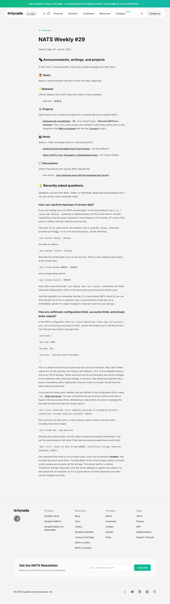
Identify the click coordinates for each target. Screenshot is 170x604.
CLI (56, 231)
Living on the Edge (84, 537)
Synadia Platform (52, 521)
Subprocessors (143, 532)
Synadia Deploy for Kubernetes (54, 528)
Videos (78, 526)
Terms (139, 516)
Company (120, 13)
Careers (109, 532)
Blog (77, 516)
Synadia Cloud (51, 516)
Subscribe (142, 567)
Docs (77, 521)
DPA (138, 526)
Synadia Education (84, 532)
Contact (109, 526)
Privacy (140, 521)
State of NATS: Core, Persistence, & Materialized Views (70, 155)
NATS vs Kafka (82, 542)
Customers (88, 13)
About (109, 516)
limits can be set (53, 396)
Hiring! (128, 11)
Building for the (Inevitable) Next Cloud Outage (66, 148)
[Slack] (147, 591)
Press (108, 537)
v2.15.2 (57, 101)
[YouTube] (132, 591)
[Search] (142, 14)
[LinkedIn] (139, 591)
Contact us (154, 13)
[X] (124, 591)
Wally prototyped (67, 128)
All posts (45, 30)
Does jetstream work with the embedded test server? (82, 175)
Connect (94, 128)
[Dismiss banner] (167, 4)
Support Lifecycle (145, 537)
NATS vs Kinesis (83, 548)
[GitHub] (154, 591)
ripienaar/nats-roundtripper (56, 121)
